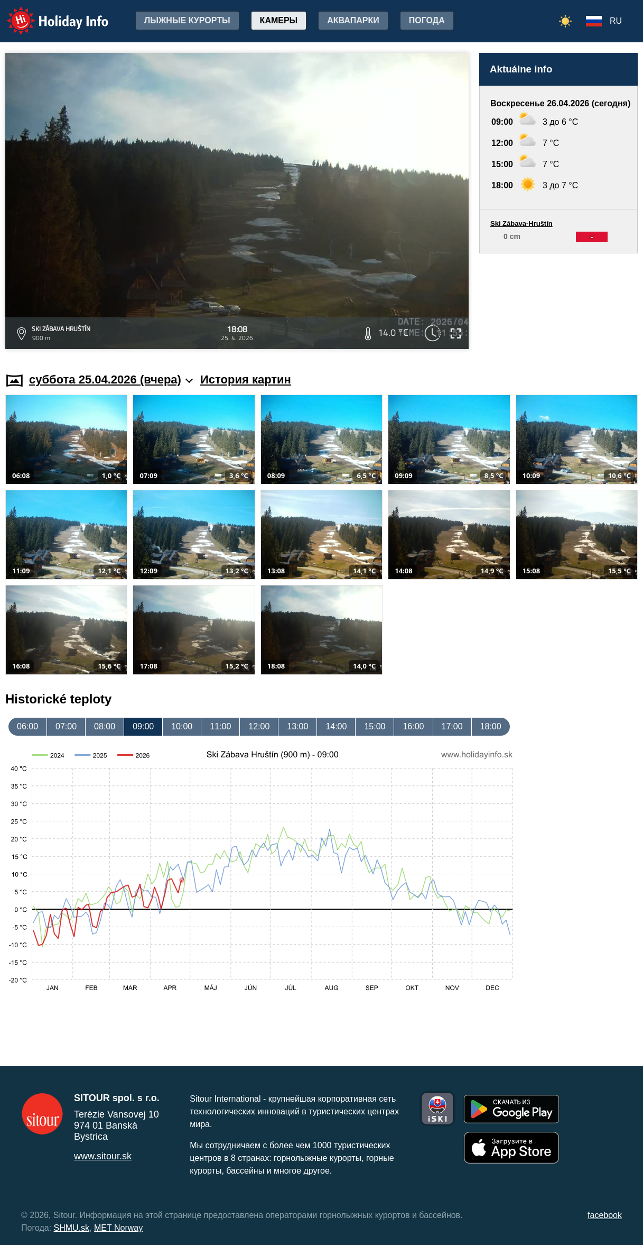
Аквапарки (353, 20)
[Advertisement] (558, 303)
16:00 (413, 726)
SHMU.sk (72, 1227)
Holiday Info (47, 13)
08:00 (104, 726)
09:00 (143, 726)
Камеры (279, 20)
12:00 (258, 726)
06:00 (27, 726)
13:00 (297, 726)
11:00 (220, 726)
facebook (605, 1215)
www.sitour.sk (103, 1156)
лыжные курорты (187, 20)
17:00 (452, 726)
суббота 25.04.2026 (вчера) (111, 379)
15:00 (374, 726)
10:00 (181, 726)
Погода (427, 20)
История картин (245, 379)
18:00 (490, 726)
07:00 (66, 726)
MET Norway (118, 1227)
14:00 (336, 726)
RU (616, 20)
